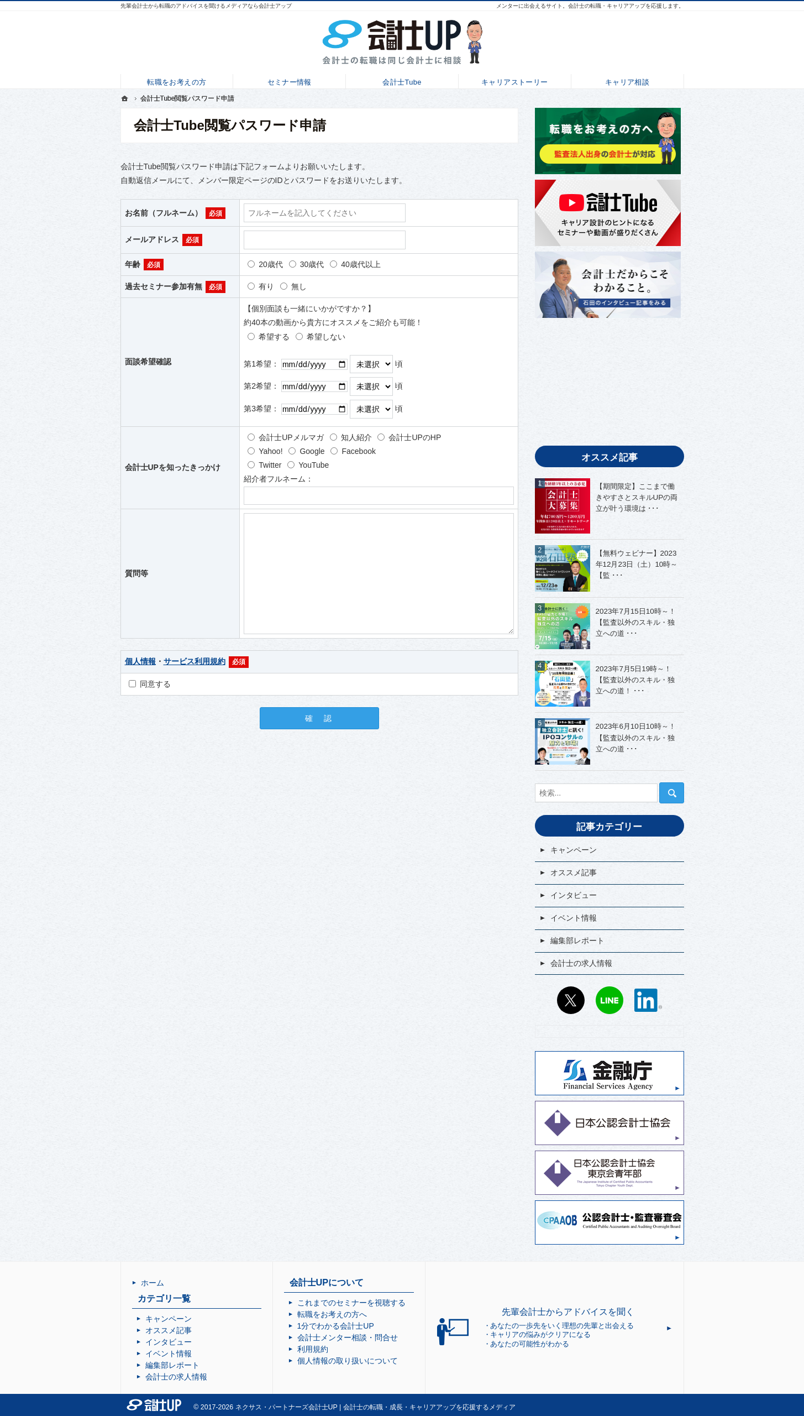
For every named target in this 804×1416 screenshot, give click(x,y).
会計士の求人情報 (581, 963)
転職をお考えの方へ (332, 1314)
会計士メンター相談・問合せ (347, 1337)
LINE (609, 1000)
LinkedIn (648, 1000)
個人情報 (140, 661)
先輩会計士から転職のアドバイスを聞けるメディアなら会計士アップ (206, 6)
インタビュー (573, 895)
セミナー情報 (289, 80)
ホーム (152, 1282)
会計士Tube (402, 80)
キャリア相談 (627, 80)
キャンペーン (573, 849)
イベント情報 (573, 917)
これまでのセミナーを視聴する (351, 1302)
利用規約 (312, 1349)
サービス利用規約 (194, 661)
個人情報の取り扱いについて (347, 1360)
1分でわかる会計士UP (335, 1325)
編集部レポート (577, 940)
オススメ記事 (573, 872)
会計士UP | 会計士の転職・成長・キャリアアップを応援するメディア (412, 1407)
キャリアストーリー (515, 80)
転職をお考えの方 (177, 80)
